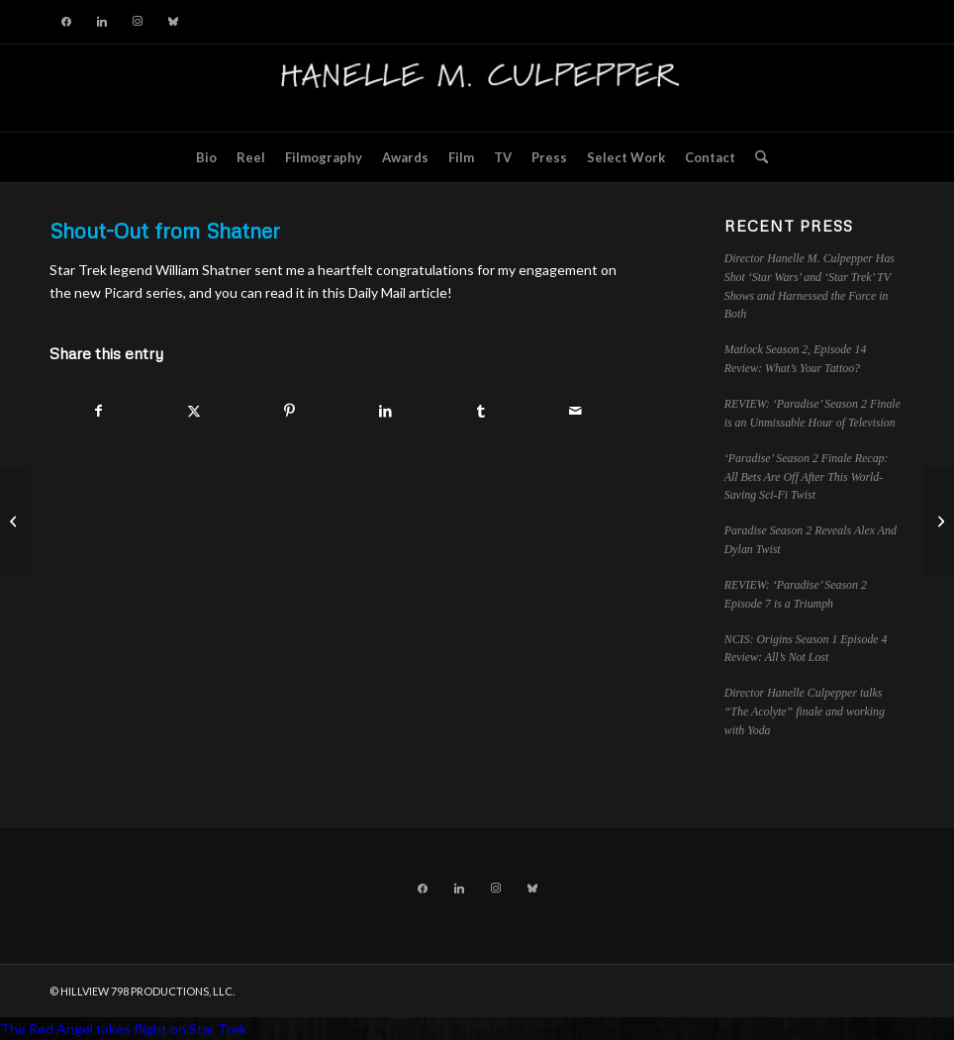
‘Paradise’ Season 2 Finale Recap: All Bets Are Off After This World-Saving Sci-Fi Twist (806, 477)
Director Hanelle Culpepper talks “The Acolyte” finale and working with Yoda (804, 711)
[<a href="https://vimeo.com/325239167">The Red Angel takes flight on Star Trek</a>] (938, 520)
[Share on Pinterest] (289, 410)
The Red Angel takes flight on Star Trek (123, 1028)
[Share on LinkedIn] (384, 410)
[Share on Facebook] (97, 410)
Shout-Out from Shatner (164, 230)
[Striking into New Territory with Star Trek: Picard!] (15, 520)
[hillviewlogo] (477, 88)
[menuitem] (206, 157)
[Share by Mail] (575, 410)
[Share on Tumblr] (480, 410)
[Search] (756, 157)
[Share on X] (193, 410)
